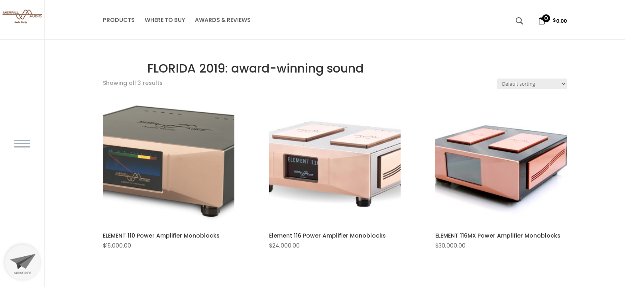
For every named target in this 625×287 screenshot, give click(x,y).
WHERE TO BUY (165, 20)
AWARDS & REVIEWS (223, 20)
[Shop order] (532, 84)
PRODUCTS (119, 20)
